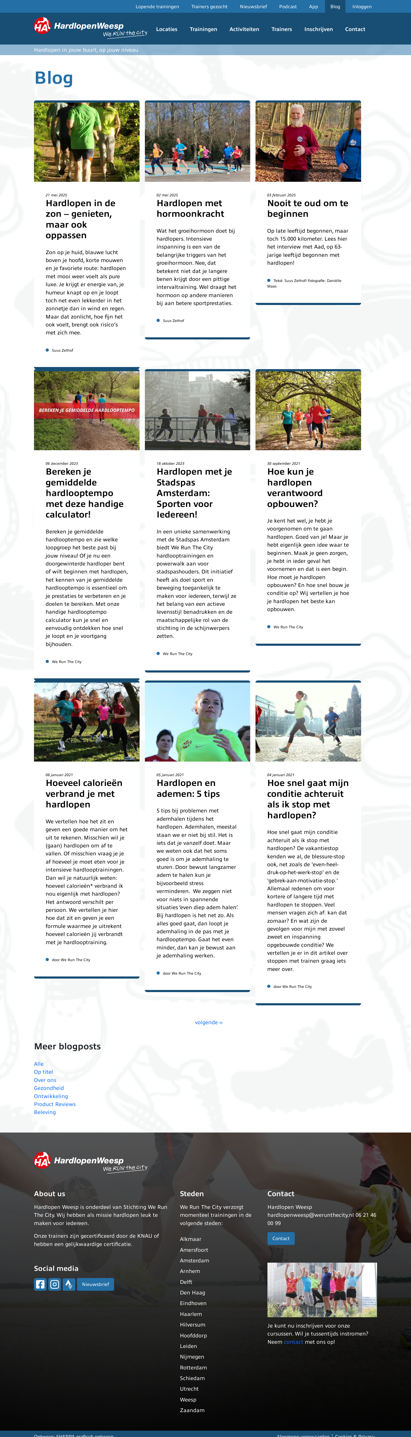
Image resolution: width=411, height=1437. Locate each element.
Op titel (43, 1072)
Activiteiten (244, 29)
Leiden (188, 1346)
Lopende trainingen (157, 6)
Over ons (45, 1080)
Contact (355, 29)
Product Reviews (55, 1104)
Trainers (281, 29)
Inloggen (362, 6)
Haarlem (191, 1314)
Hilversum (192, 1325)
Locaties (167, 29)
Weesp (188, 1400)
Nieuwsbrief (253, 6)
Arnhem (190, 1271)
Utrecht (189, 1389)
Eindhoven (193, 1303)
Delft (186, 1282)
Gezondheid (49, 1088)
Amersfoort (194, 1250)
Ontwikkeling (51, 1096)
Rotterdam (193, 1368)
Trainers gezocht (209, 6)
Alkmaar (190, 1239)
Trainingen (203, 29)
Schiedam (192, 1378)
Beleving (45, 1112)
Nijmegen (192, 1357)
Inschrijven (318, 29)
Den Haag (192, 1293)
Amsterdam (194, 1261)
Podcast (288, 6)
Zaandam (192, 1410)
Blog (335, 6)
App (313, 6)
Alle (39, 1064)
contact (293, 1342)
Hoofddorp (193, 1336)
